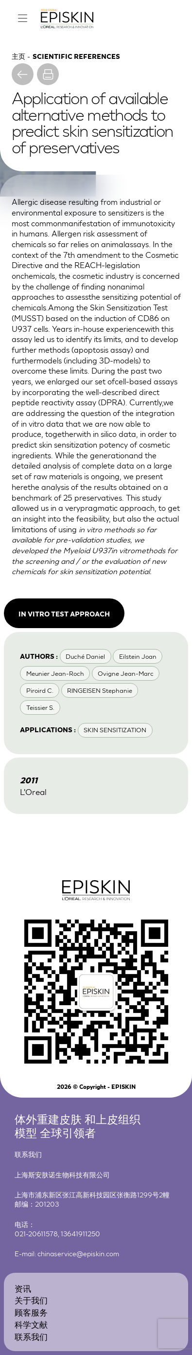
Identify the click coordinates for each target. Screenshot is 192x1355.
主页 (18, 56)
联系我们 (31, 1336)
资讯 (23, 1288)
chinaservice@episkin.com (78, 1253)
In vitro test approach (64, 613)
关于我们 (31, 1299)
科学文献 (31, 1324)
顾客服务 (31, 1312)
